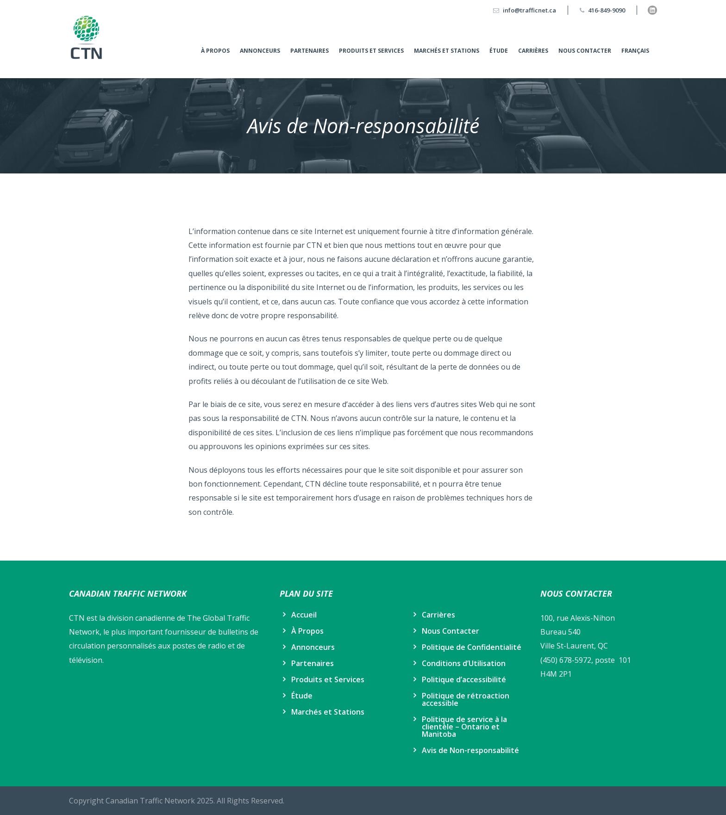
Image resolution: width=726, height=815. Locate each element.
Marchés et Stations (446, 51)
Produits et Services (371, 51)
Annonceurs (260, 51)
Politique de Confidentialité (471, 647)
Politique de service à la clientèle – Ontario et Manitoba (464, 726)
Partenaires (309, 51)
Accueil (304, 615)
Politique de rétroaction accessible (465, 699)
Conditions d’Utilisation (464, 663)
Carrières (533, 51)
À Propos (215, 51)
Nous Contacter (584, 51)
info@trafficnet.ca (529, 10)
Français (635, 51)
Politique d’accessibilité (464, 679)
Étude (498, 51)
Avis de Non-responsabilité (470, 750)
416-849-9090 (606, 10)
